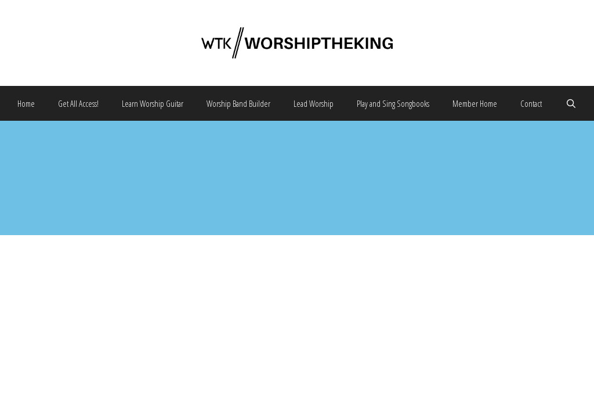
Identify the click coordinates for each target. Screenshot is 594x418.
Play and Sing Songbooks (393, 103)
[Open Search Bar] (570, 103)
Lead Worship (314, 103)
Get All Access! (78, 103)
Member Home (474, 103)
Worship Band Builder (238, 103)
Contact (531, 103)
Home (26, 103)
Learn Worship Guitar (152, 103)
